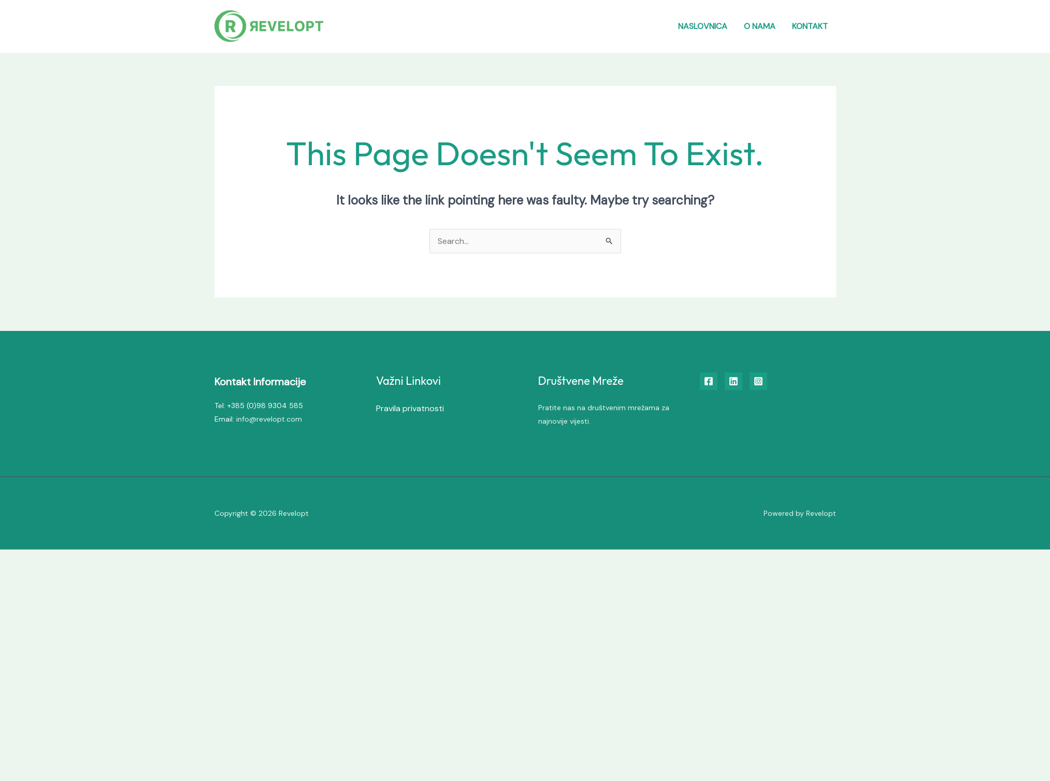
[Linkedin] (733, 381)
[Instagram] (758, 381)
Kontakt (810, 26)
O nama (759, 26)
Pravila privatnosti (410, 408)
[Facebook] (708, 381)
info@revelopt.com (269, 419)
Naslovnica (702, 26)
